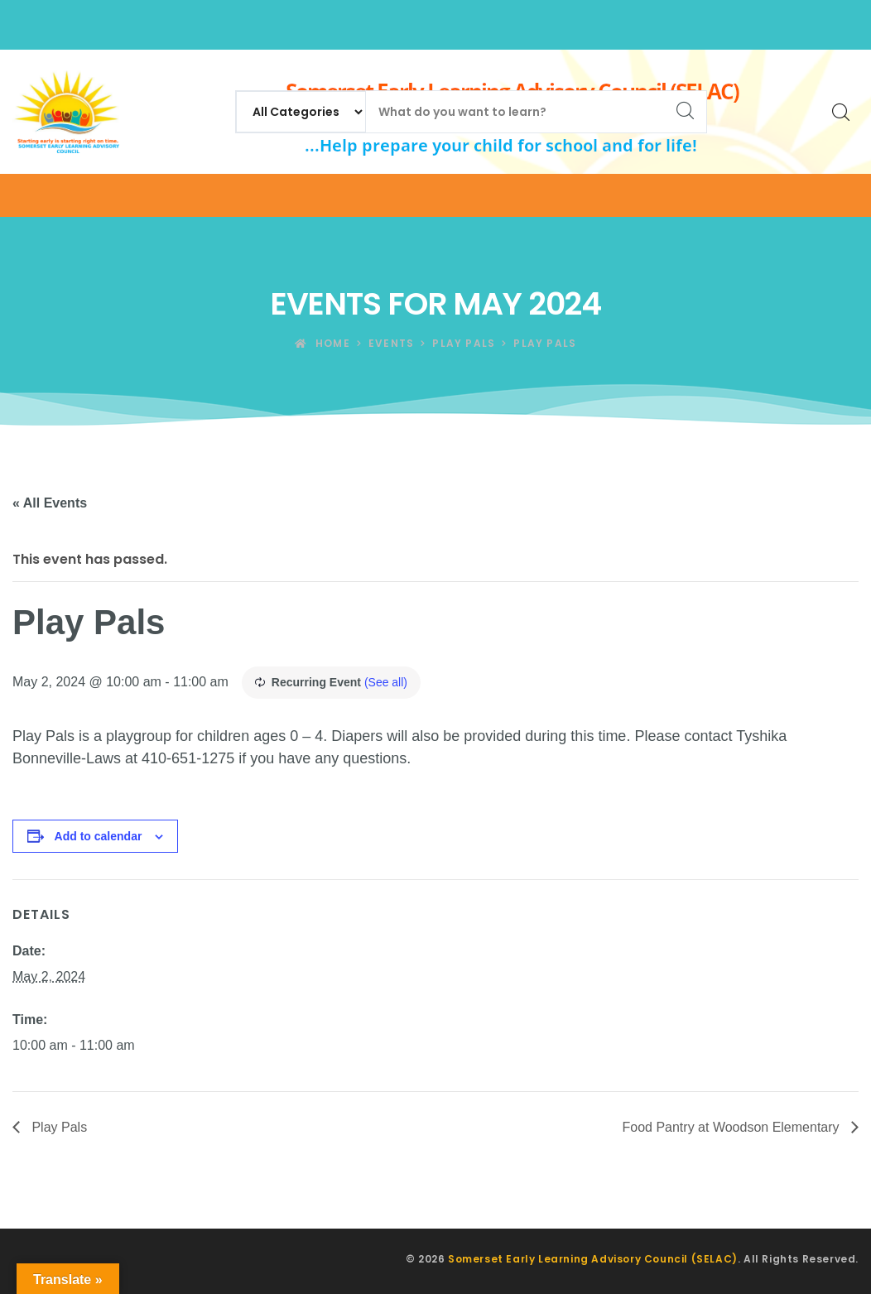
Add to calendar (98, 836)
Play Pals (57, 1127)
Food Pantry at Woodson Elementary (732, 1127)
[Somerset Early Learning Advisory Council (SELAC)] (65, 111)
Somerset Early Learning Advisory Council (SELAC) (593, 1259)
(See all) (385, 682)
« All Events (49, 503)
